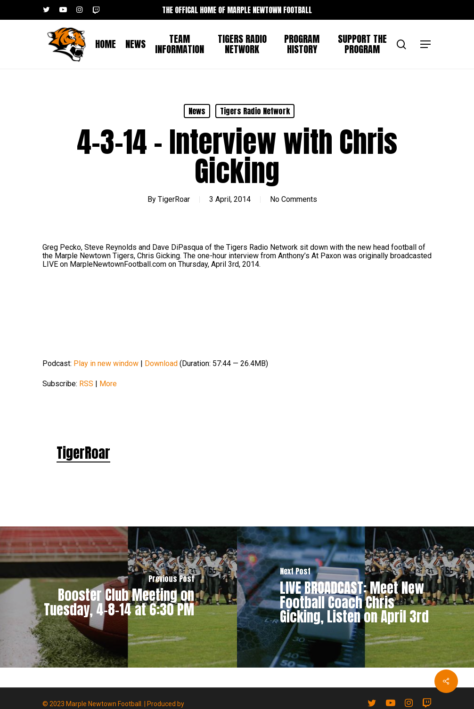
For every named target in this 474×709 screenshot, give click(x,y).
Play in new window (106, 363)
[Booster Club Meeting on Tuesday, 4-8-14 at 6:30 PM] (118, 597)
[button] (426, 44)
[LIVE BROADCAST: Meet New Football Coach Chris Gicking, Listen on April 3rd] (355, 597)
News (196, 111)
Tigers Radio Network (255, 111)
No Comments (293, 199)
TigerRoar (174, 199)
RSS (86, 383)
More (108, 383)
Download (161, 363)
